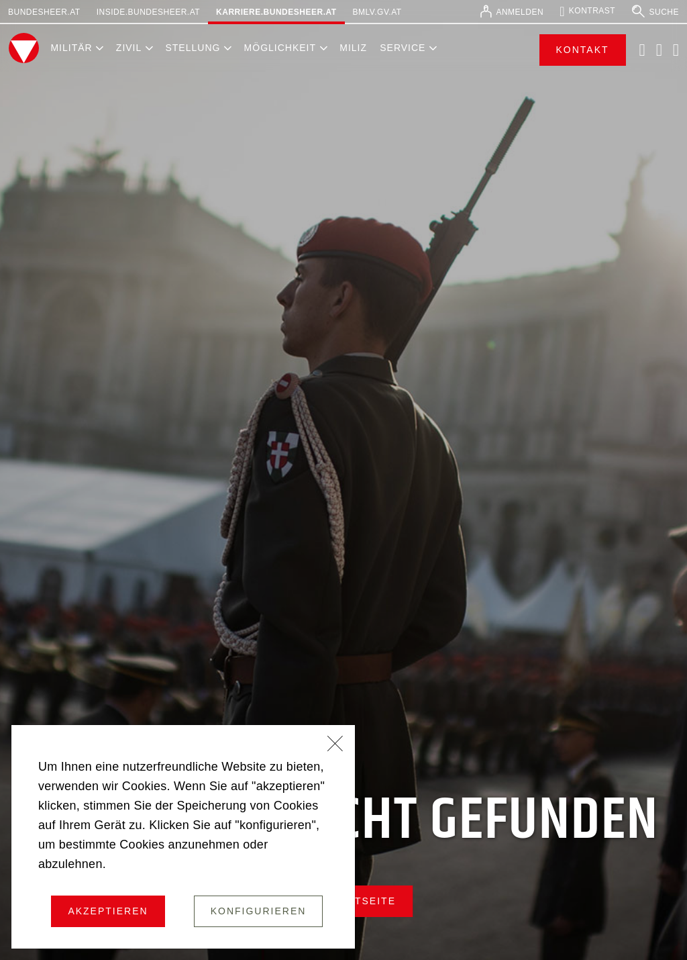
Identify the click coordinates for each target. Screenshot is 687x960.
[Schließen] (335, 745)
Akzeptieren (108, 911)
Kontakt (582, 49)
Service (402, 47)
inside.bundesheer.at (148, 12)
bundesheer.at (44, 12)
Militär (71, 47)
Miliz (353, 47)
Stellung (192, 47)
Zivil (129, 47)
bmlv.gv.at (377, 12)
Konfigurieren (259, 911)
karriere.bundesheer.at (276, 12)
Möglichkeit (280, 47)
